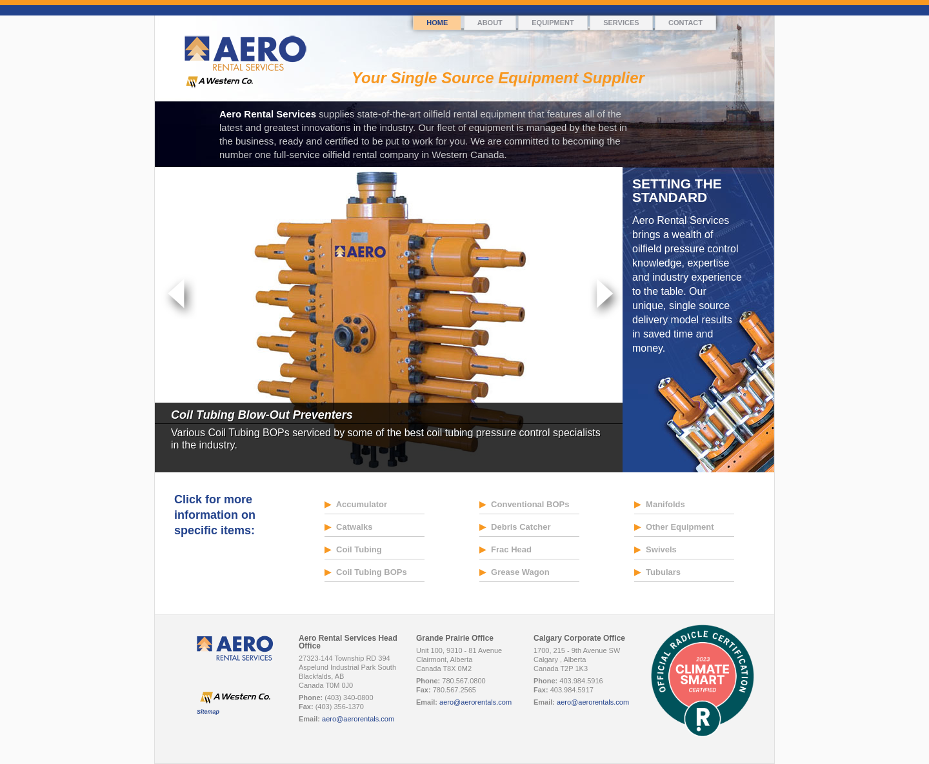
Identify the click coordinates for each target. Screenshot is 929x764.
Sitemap (208, 712)
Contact (685, 22)
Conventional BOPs (524, 504)
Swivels (655, 549)
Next (605, 296)
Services (621, 22)
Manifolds (659, 504)
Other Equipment (674, 527)
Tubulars (657, 572)
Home (437, 22)
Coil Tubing (353, 549)
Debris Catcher (515, 527)
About (490, 22)
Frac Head (505, 549)
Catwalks (349, 527)
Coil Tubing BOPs (366, 572)
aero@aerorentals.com (358, 719)
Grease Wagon (514, 572)
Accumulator (356, 504)
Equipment (553, 22)
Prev (179, 296)
